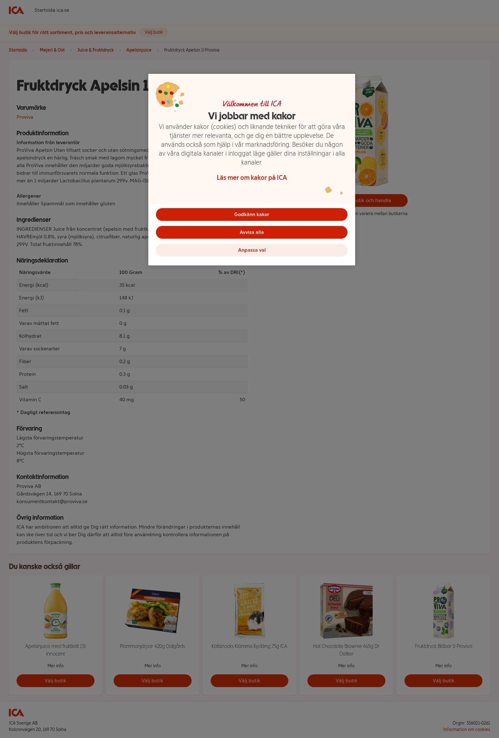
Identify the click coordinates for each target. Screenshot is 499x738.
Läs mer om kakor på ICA (252, 177)
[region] (251, 169)
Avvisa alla (252, 232)
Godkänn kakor (251, 214)
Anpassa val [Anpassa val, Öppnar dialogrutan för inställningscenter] (252, 250)
